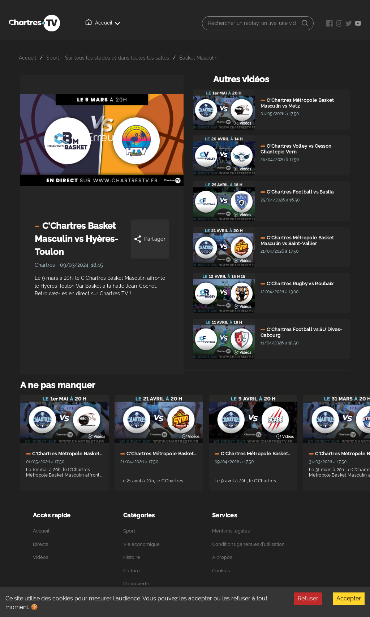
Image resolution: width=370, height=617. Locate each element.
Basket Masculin (198, 58)
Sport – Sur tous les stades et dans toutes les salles (107, 58)
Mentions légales (231, 531)
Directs (40, 544)
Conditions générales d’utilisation (248, 544)
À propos (222, 557)
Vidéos (40, 557)
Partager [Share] (149, 239)
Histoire (131, 557)
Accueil (102, 22)
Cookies (221, 570)
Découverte (136, 583)
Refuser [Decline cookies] (308, 598)
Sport (129, 531)
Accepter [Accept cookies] (348, 598)
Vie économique (141, 544)
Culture (131, 570)
